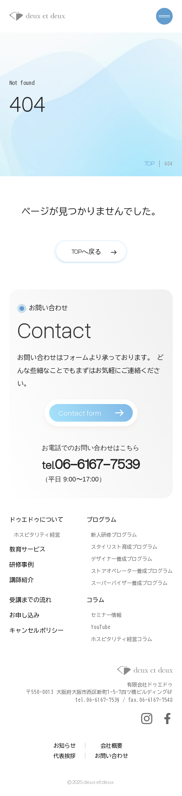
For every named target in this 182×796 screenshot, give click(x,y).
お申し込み (24, 615)
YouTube (100, 626)
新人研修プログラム (114, 534)
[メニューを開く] (164, 16)
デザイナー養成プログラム (121, 558)
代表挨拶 (64, 755)
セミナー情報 (106, 614)
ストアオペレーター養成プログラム (132, 570)
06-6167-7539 (97, 467)
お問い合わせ (111, 755)
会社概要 (111, 745)
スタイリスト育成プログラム (124, 546)
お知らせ (64, 745)
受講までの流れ (30, 600)
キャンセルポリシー (36, 631)
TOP (149, 163)
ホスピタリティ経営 (37, 534)
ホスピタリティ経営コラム (121, 639)
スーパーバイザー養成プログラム (129, 582)
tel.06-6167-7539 (97, 699)
